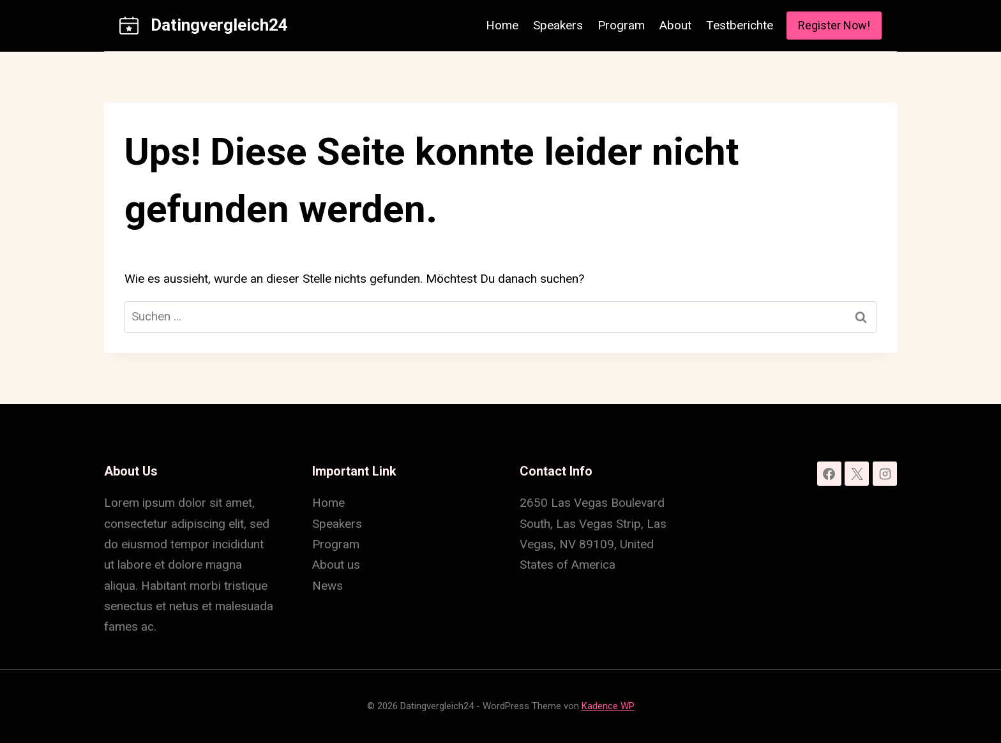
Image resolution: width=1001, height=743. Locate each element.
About (675, 25)
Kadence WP (608, 706)
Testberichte (739, 25)
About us (336, 564)
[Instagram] (885, 474)
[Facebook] (829, 474)
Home (502, 25)
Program (621, 25)
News (327, 585)
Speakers (558, 25)
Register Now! (834, 25)
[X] (857, 474)
